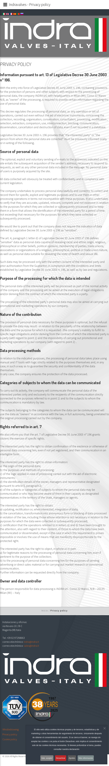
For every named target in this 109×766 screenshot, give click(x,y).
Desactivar (60, 758)
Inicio (45, 610)
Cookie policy (9, 739)
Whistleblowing (10, 729)
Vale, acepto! (45, 758)
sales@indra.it (31, 645)
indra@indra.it (31, 641)
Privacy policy (9, 734)
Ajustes (73, 758)
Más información (88, 758)
